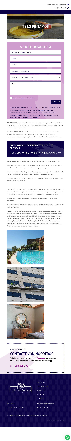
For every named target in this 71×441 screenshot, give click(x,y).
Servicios (40, 409)
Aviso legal (11, 418)
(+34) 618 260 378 (60, 22)
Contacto (40, 413)
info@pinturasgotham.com (56, 19)
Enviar (57, 116)
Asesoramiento (42, 401)
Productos (41, 397)
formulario (41, 372)
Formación (41, 405)
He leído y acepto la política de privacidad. (22, 112)
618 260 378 (21, 380)
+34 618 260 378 (42, 422)
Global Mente (59, 435)
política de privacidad (31, 132)
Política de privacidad (15, 422)
